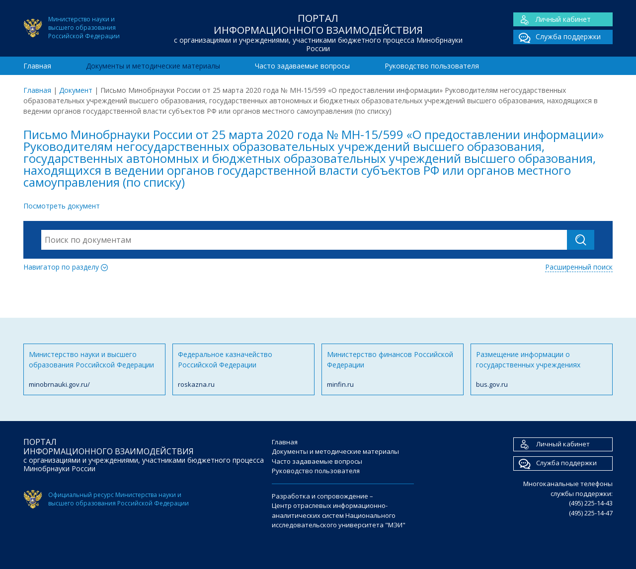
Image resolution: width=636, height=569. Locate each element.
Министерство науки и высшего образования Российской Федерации (94, 370)
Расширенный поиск (579, 267)
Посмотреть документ (61, 206)
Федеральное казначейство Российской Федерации (243, 370)
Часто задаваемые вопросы (302, 66)
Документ (75, 90)
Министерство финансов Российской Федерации (392, 370)
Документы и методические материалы (153, 66)
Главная (37, 66)
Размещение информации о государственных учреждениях (541, 370)
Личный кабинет (552, 19)
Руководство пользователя (432, 66)
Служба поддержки (557, 37)
